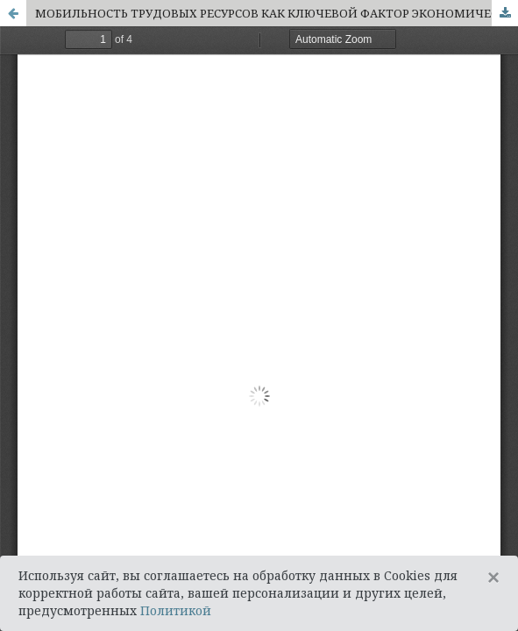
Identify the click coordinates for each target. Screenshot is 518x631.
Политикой (175, 610)
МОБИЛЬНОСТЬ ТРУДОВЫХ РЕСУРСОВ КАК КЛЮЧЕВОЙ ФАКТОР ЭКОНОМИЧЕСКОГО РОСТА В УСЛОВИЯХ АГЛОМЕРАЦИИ (276, 13)
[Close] (493, 578)
